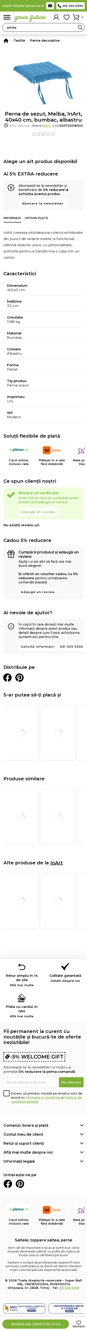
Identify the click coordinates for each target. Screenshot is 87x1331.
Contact (50, 5)
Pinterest (20, 1184)
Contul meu (56, 17)
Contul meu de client (23, 1134)
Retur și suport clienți (23, 1143)
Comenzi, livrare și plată (25, 1125)
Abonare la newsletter (43, 203)
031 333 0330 (72, 6)
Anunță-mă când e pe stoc (36, 1324)
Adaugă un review (38, 512)
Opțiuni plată (36, 218)
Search (80, 27)
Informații (12, 218)
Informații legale (19, 1161)
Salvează (78, 1326)
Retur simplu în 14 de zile (21, 980)
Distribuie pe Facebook (7, 677)
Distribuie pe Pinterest (19, 677)
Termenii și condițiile (43, 1097)
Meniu (6, 17)
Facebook (8, 1184)
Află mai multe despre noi (28, 1152)
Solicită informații (38, 646)
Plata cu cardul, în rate (21, 1011)
